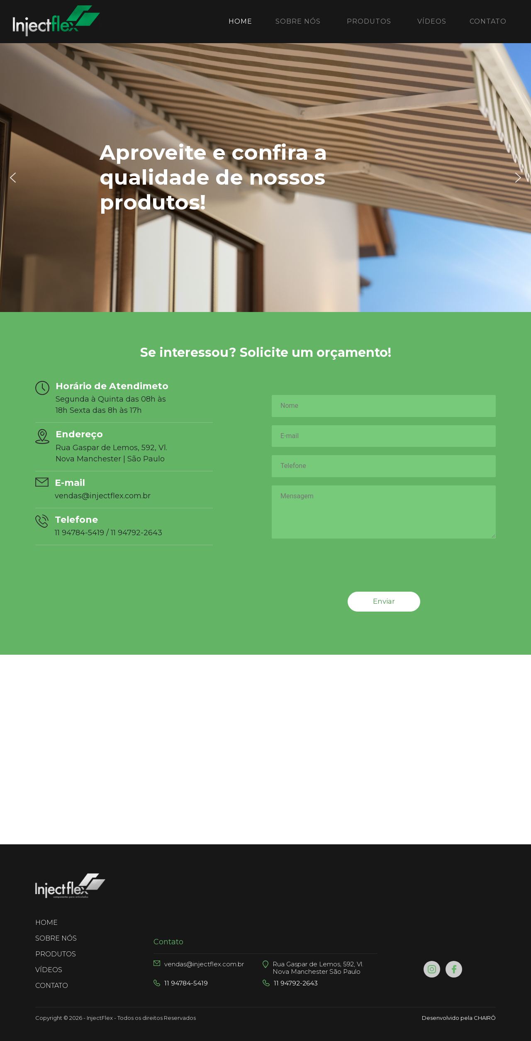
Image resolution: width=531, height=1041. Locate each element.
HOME (61, 921)
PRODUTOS (369, 21)
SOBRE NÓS (298, 21)
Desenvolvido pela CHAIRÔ (459, 1017)
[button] (12, 177)
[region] (265, 177)
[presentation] (335, 578)
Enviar (384, 601)
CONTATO (488, 21)
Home (242, 20)
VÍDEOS (431, 21)
